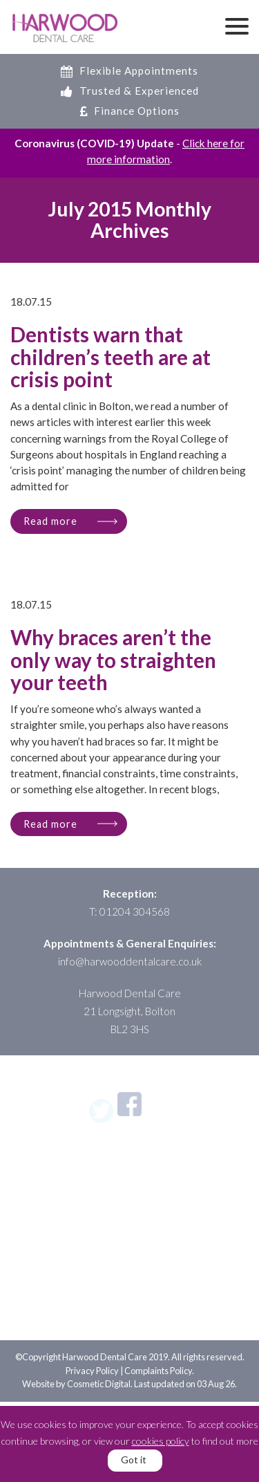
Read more (50, 521)
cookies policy (160, 1441)
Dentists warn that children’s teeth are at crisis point (110, 357)
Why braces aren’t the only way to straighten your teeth (113, 660)
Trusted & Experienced (130, 90)
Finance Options (130, 110)
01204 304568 (134, 911)
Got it (133, 1459)
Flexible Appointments (129, 70)
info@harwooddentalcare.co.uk (130, 961)
